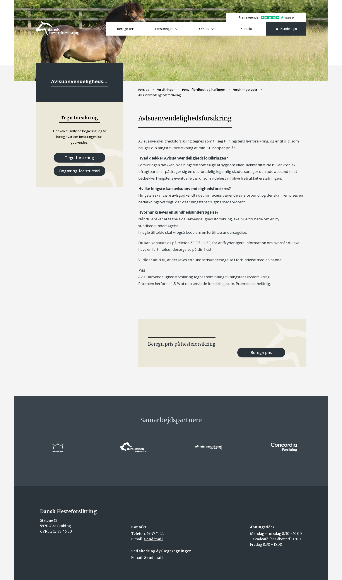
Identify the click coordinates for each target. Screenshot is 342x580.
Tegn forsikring (79, 157)
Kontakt (246, 28)
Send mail (153, 539)
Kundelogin (286, 28)
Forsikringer (166, 28)
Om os (206, 28)
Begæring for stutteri (79, 170)
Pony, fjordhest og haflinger (203, 90)
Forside (143, 90)
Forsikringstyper (245, 90)
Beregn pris (126, 28)
